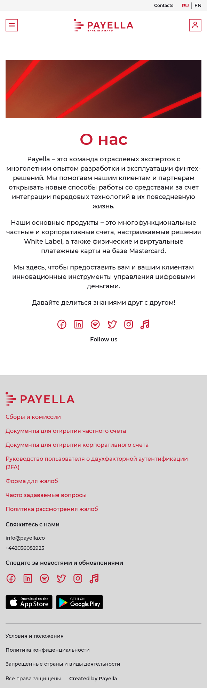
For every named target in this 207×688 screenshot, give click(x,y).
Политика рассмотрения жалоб (52, 509)
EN (197, 5)
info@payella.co (25, 538)
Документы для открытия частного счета (66, 431)
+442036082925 (25, 548)
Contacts (163, 5)
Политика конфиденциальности (48, 650)
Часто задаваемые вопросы (46, 495)
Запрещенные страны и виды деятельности (63, 664)
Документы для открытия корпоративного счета (77, 445)
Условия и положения (35, 636)
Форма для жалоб (32, 481)
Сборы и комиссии (33, 417)
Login (195, 25)
